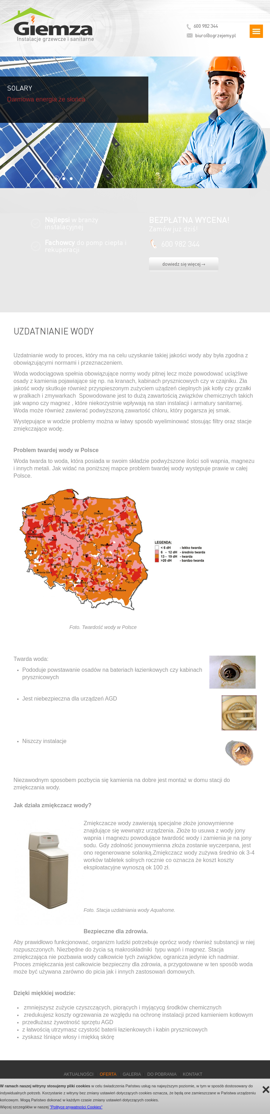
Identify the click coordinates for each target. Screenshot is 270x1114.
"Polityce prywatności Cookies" (76, 1107)
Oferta (108, 1074)
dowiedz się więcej (183, 263)
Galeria (132, 1074)
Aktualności (79, 1074)
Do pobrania (161, 1074)
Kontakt (192, 1074)
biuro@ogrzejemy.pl (215, 35)
